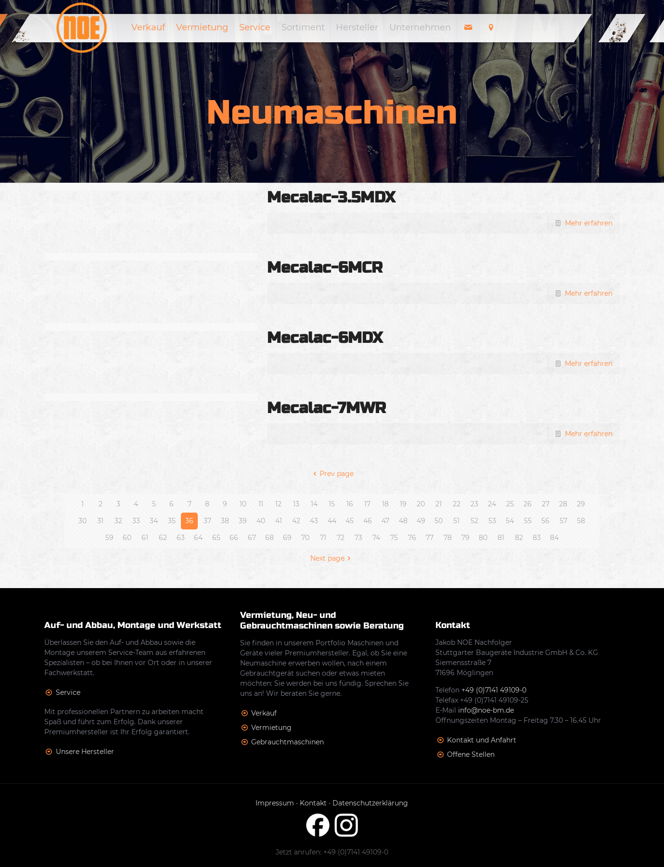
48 (403, 520)
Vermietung (271, 727)
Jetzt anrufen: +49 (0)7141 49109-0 (332, 852)
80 (483, 537)
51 (456, 520)
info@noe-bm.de (486, 710)
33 (136, 520)
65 (216, 537)
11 (260, 504)
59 (109, 537)
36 (189, 520)
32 (118, 520)
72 (341, 537)
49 (421, 520)
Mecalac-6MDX (325, 337)
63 (181, 537)
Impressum (274, 803)
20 (421, 504)
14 (314, 504)
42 (296, 520)
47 (385, 520)
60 (127, 537)
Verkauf (264, 713)
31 (100, 520)
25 (510, 504)
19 (403, 504)
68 (269, 537)
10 (243, 504)
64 (198, 537)
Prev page (332, 473)
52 (474, 520)
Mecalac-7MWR (326, 408)
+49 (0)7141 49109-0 (493, 690)
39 (243, 520)
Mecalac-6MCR (325, 267)
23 (474, 504)
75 (394, 537)
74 (376, 537)
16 (349, 504)
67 (252, 537)
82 (519, 537)
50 (438, 520)
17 (367, 504)
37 (207, 520)
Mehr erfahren (589, 223)
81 (501, 537)
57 (563, 520)
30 (82, 520)
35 (172, 520)
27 (545, 504)
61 (144, 537)
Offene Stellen (471, 754)
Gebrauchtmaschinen (287, 742)
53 (492, 520)
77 (430, 537)
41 (278, 520)
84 (554, 537)
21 (438, 504)
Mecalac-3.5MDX (331, 197)
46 (367, 520)
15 (332, 504)
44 (332, 520)
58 (581, 520)
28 (563, 504)
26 (528, 504)
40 (260, 520)
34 (154, 520)
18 (385, 504)
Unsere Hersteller (85, 751)
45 (349, 520)
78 (448, 537)
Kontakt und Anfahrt (481, 740)
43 (314, 520)
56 (545, 520)
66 (234, 537)
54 (510, 520)
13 (296, 504)
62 (163, 537)
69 (287, 537)
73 (358, 537)
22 (456, 504)
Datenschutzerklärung (370, 803)
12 (278, 504)
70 (305, 537)
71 (323, 537)
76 (412, 537)
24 (492, 504)
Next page (332, 558)
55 (528, 520)
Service (68, 692)
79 (465, 537)
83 (537, 537)
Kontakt (313, 803)
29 (581, 504)
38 (225, 520)
